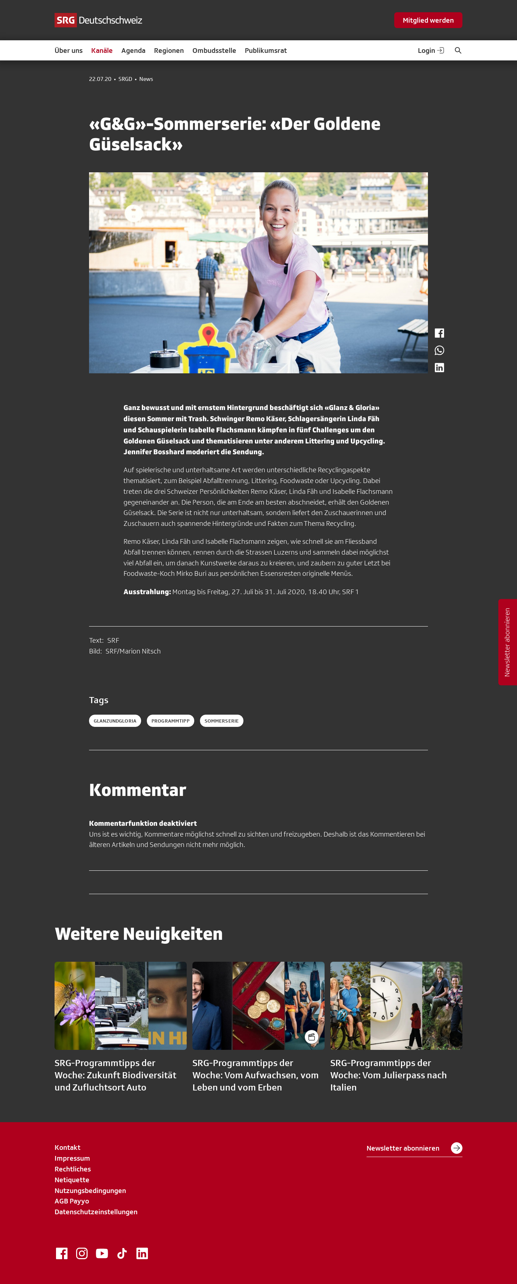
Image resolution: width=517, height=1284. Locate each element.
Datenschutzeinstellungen (96, 1212)
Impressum (72, 1158)
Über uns (69, 50)
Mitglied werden (428, 20)
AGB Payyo (72, 1201)
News (146, 79)
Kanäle (102, 50)
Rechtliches (73, 1169)
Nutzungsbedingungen (90, 1190)
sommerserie (222, 721)
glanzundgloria (115, 721)
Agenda (133, 50)
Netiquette (72, 1180)
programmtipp (171, 721)
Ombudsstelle (214, 50)
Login (431, 50)
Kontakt (67, 1147)
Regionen (169, 50)
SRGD (125, 79)
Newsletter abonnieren (414, 1148)
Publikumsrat (266, 50)
